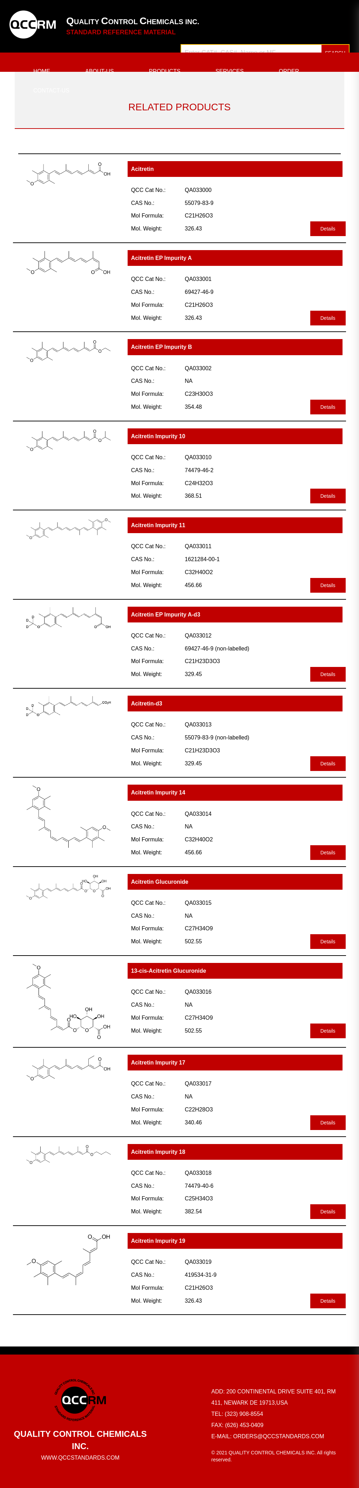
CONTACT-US (51, 91)
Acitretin (142, 169)
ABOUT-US (99, 71)
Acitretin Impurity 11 (158, 525)
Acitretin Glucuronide (160, 882)
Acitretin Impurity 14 (158, 792)
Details (328, 229)
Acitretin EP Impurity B (161, 347)
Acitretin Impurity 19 (158, 1241)
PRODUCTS (165, 71)
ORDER (289, 71)
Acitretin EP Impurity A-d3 (165, 615)
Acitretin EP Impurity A (161, 258)
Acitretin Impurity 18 (158, 1152)
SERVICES (230, 71)
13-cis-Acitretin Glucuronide (168, 971)
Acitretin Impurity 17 (158, 1063)
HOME (41, 71)
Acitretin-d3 (146, 704)
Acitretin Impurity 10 (158, 436)
